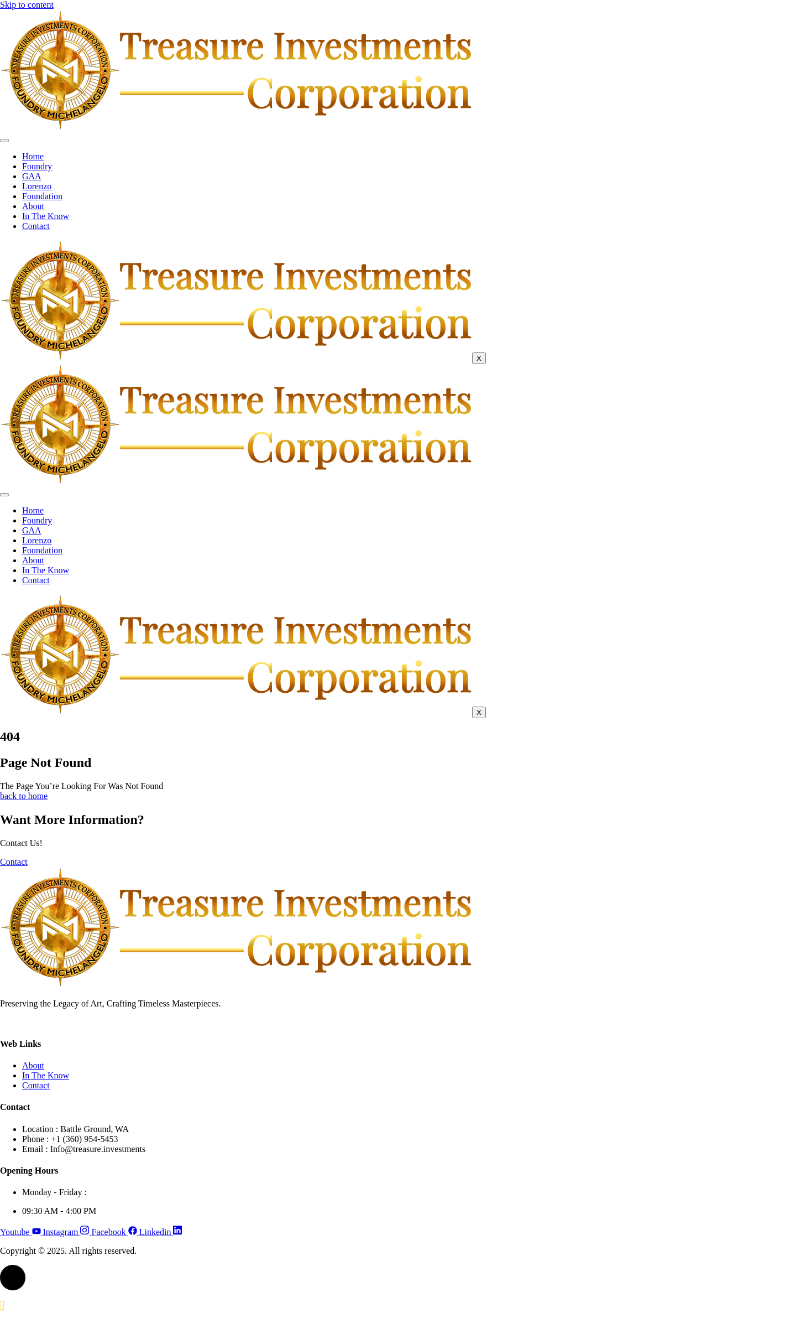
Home (33, 156)
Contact (36, 226)
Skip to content (27, 4)
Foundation (42, 196)
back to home (24, 796)
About (33, 206)
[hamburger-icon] (4, 140)
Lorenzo (36, 186)
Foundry (37, 166)
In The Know (45, 216)
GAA (31, 176)
